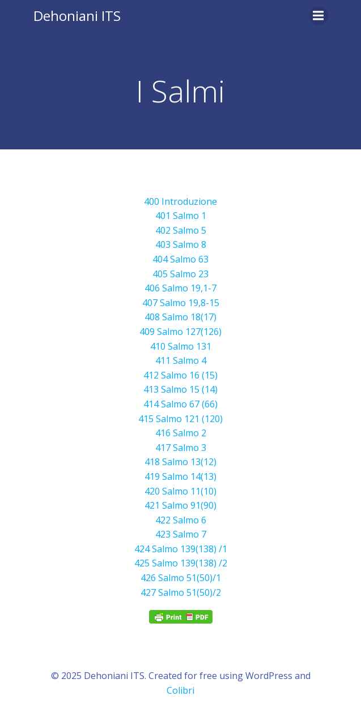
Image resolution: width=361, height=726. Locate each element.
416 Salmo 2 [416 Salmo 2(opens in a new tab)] (180, 433)
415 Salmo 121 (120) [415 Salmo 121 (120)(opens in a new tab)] (180, 419)
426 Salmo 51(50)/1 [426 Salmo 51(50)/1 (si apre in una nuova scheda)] (181, 578)
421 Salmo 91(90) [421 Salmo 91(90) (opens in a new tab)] (180, 505)
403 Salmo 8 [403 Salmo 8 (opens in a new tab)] (180, 244)
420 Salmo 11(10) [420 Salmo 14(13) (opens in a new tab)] (180, 491)
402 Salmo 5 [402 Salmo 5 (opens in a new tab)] (180, 230)
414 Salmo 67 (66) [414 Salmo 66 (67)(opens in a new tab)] (180, 404)
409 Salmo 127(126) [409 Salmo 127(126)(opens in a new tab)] (180, 331)
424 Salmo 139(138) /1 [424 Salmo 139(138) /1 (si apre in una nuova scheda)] (180, 549)
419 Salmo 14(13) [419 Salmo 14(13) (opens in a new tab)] (180, 476)
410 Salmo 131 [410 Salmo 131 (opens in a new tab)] (180, 346)
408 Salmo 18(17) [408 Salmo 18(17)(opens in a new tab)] (180, 317)
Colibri (180, 690)
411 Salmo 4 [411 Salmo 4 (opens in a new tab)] (180, 360)
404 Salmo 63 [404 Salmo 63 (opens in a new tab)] (180, 259)
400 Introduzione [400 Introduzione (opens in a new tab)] (180, 201)
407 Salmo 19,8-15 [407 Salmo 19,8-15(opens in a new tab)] (180, 303)
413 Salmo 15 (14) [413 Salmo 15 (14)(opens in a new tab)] (180, 389)
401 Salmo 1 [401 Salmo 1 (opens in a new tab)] (180, 215)
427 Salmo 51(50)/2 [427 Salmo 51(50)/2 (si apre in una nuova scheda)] (181, 592)
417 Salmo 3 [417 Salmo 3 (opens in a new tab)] (180, 447)
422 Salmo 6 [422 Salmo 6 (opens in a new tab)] (180, 520)
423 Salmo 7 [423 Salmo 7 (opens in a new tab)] (180, 534)
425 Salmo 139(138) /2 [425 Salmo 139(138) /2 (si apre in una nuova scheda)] (180, 563)
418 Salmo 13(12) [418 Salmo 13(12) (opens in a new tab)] (180, 462)
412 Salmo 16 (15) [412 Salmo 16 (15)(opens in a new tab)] (180, 375)
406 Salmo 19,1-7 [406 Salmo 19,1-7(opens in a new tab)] (180, 288)
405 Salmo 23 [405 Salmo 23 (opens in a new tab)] (180, 274)
